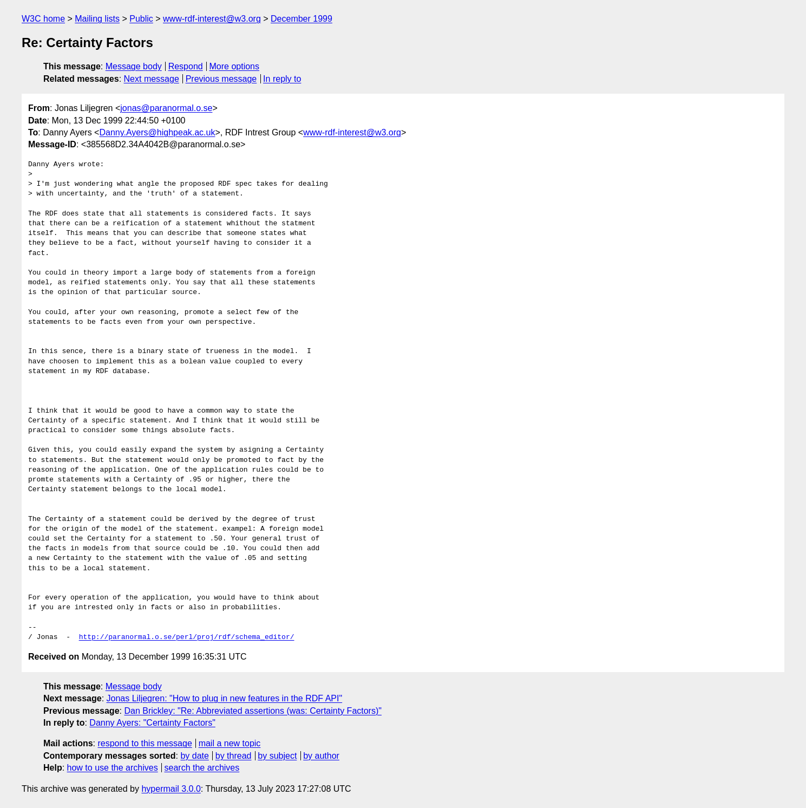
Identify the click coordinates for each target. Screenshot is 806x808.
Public (141, 18)
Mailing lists (97, 18)
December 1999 (301, 18)
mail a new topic (230, 743)
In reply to (282, 78)
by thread (233, 755)
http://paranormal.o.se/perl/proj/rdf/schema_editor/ (186, 637)
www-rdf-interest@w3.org (212, 18)
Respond (185, 66)
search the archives (202, 767)
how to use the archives (112, 767)
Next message (151, 78)
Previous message (221, 78)
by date (194, 755)
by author (321, 755)
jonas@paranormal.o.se (166, 108)
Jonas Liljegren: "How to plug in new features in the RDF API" (225, 698)
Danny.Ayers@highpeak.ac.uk (157, 132)
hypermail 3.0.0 (170, 788)
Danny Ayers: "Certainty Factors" (152, 722)
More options (234, 66)
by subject (277, 755)
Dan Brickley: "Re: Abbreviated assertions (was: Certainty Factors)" (253, 710)
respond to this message (144, 743)
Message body (134, 66)
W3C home (43, 18)
